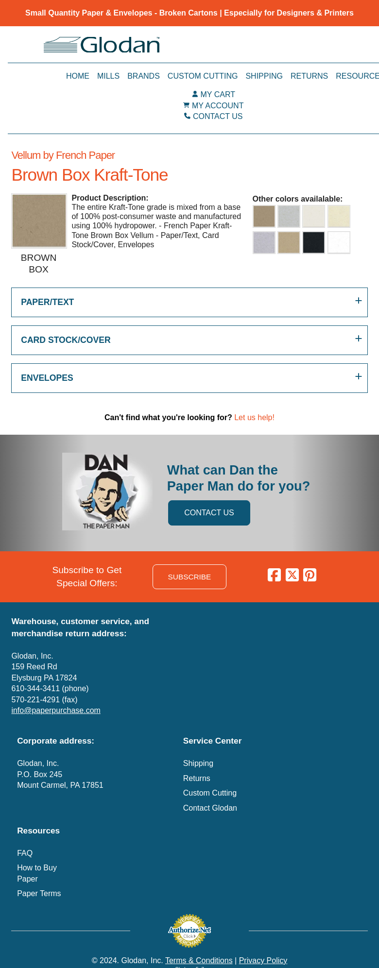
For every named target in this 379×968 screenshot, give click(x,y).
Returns (309, 76)
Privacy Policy (263, 960)
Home (77, 76)
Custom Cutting (203, 76)
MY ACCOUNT (217, 106)
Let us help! (254, 417)
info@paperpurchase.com (55, 710)
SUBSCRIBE (189, 577)
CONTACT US (218, 116)
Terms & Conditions (199, 960)
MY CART (218, 94)
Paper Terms (39, 893)
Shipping (263, 76)
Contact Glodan (210, 808)
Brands (143, 76)
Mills (108, 76)
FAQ (25, 853)
